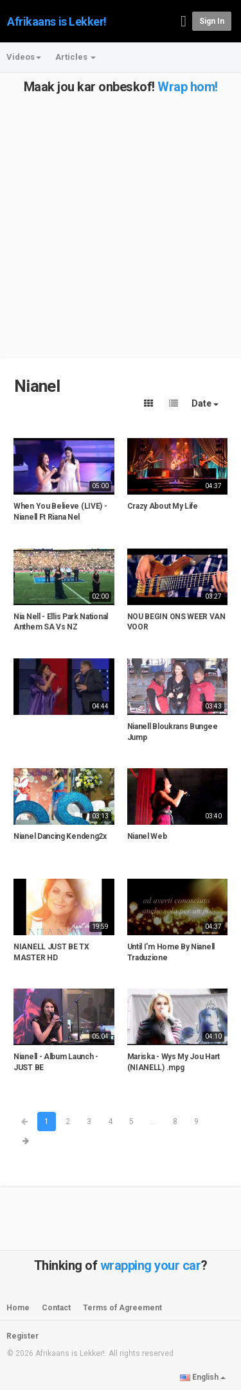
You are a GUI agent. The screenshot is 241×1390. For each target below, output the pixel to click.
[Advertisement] (120, 214)
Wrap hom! (187, 86)
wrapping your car (150, 1265)
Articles (75, 57)
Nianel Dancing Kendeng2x (60, 836)
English (203, 1377)
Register (22, 1336)
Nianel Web (147, 836)
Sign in (211, 21)
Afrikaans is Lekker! (57, 21)
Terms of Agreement (122, 1307)
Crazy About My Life (162, 506)
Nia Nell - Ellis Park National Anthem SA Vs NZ (60, 622)
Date (205, 403)
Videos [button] (23, 57)
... (153, 1121)
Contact (56, 1307)
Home (18, 1307)
